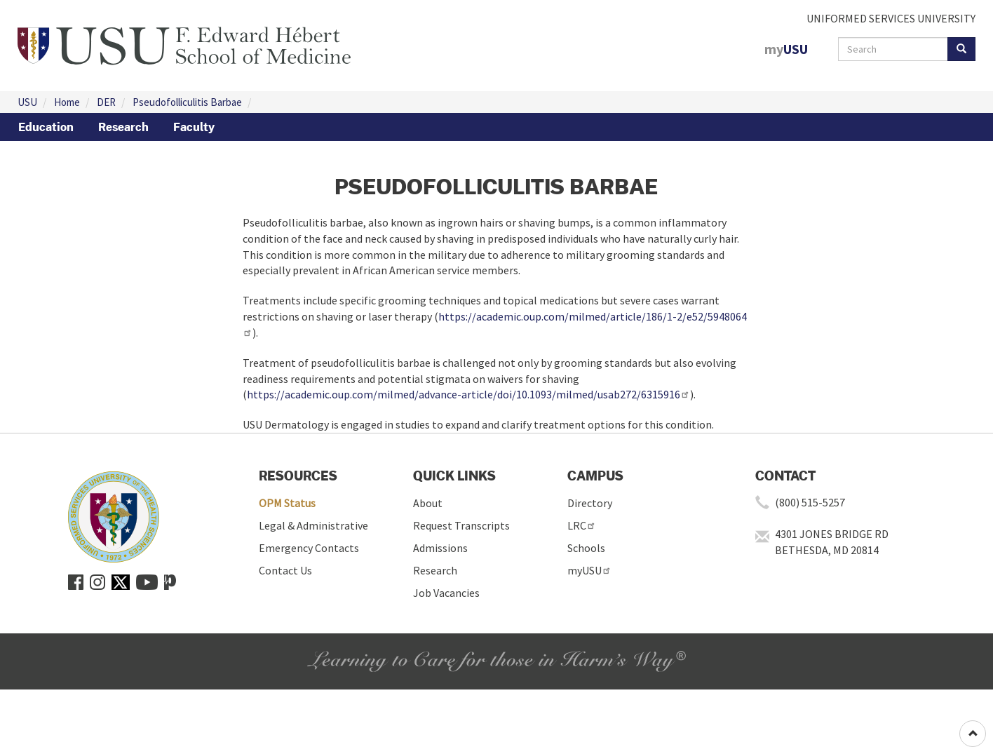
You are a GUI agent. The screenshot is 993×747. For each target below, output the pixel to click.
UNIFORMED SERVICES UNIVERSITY (890, 18)
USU (27, 102)
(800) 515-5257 (810, 502)
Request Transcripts (461, 525)
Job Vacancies (446, 593)
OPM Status (287, 503)
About (428, 503)
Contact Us (285, 570)
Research (123, 127)
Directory (589, 503)
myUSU (589, 570)
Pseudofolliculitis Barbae (187, 102)
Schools (586, 548)
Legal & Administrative (313, 525)
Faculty (194, 127)
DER (106, 102)
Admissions (440, 548)
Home (67, 102)
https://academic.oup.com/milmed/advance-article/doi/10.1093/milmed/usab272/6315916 (468, 394)
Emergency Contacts (309, 548)
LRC (581, 525)
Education (46, 127)
